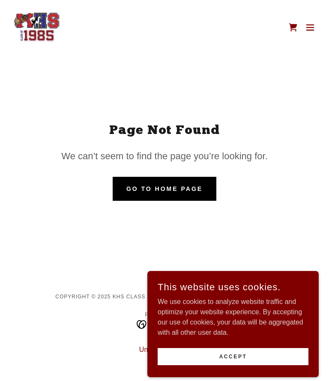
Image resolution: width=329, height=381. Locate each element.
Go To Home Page (164, 188)
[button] (310, 27)
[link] (36, 27)
